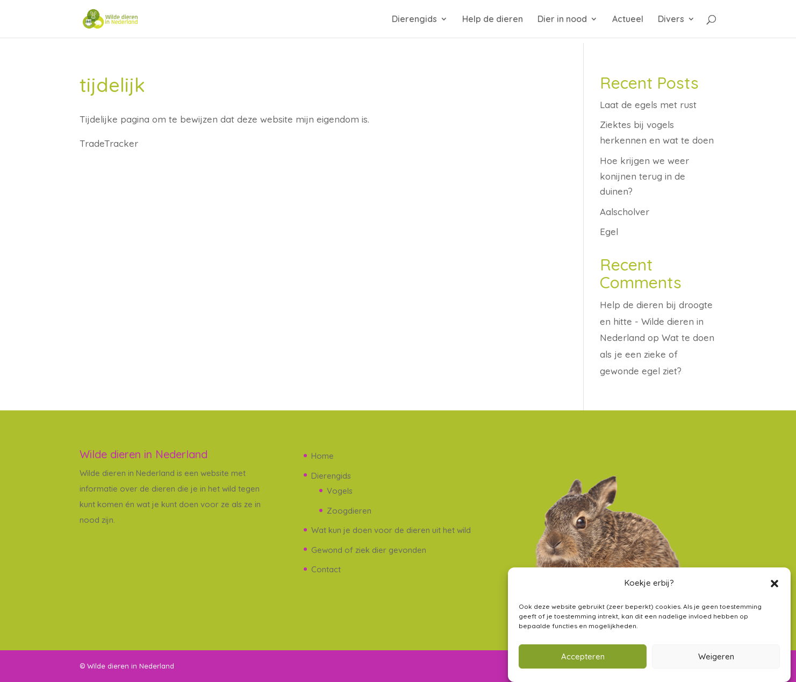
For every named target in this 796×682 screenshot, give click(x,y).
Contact (326, 569)
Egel (609, 231)
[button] (774, 583)
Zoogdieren (349, 511)
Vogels (340, 491)
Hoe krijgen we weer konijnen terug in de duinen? (644, 176)
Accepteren (583, 656)
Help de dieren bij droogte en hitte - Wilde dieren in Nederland (656, 321)
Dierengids (414, 19)
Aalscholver (624, 211)
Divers (671, 19)
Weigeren (716, 656)
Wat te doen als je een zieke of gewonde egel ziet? (657, 354)
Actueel (627, 19)
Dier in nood (562, 19)
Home (322, 456)
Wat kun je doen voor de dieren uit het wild (391, 530)
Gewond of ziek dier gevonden (368, 550)
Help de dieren (492, 19)
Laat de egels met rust (648, 104)
